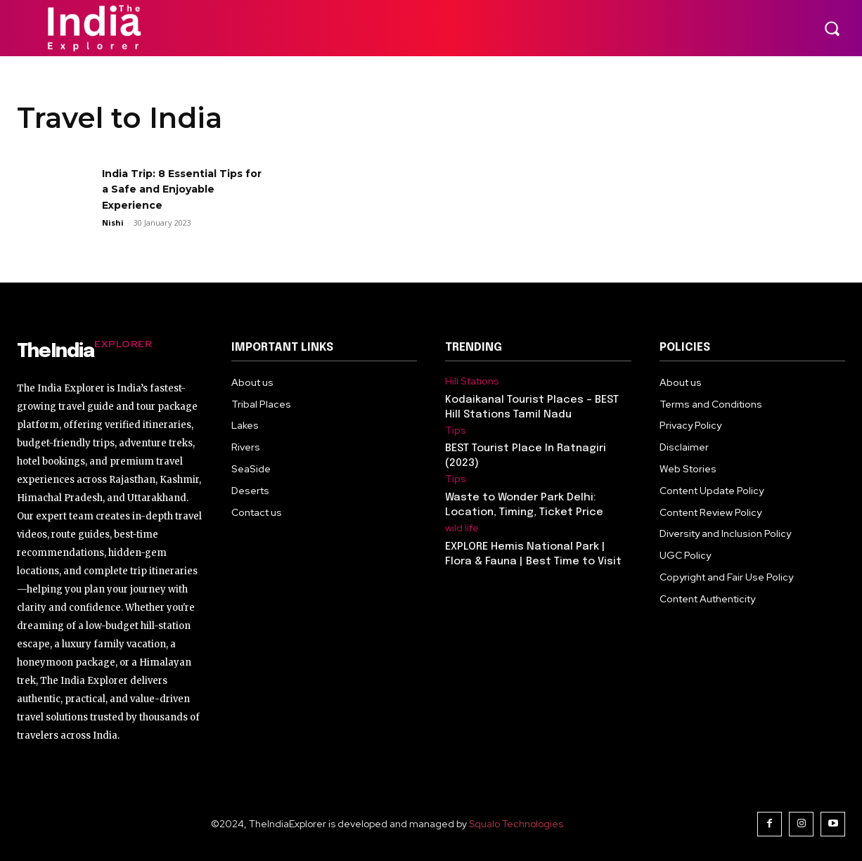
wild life (462, 528)
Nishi (113, 222)
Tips (455, 430)
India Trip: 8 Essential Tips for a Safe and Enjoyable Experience (182, 189)
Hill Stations (472, 381)
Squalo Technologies (516, 823)
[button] (831, 28)
